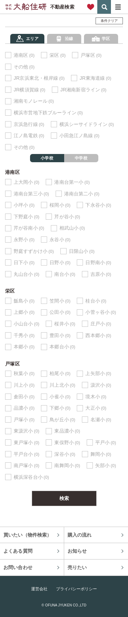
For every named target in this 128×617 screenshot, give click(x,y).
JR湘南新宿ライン (83, 89)
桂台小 (95, 301)
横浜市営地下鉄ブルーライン (48, 112)
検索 (104, 7)
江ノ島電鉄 (29, 135)
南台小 (64, 274)
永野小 (24, 239)
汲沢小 (100, 385)
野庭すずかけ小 (34, 251)
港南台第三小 (31, 193)
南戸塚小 (26, 465)
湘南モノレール (34, 101)
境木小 (95, 396)
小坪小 (24, 205)
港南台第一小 (72, 182)
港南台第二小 (82, 193)
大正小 (95, 408)
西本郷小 (98, 335)
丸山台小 (26, 274)
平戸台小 (26, 454)
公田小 (59, 312)
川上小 (24, 385)
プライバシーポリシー (76, 589)
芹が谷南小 (29, 228)
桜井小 (64, 323)
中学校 (81, 158)
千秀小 (24, 335)
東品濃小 (67, 431)
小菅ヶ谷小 (100, 312)
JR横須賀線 (29, 89)
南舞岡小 (67, 465)
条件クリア (109, 21)
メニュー (118, 7)
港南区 (24, 55)
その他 (24, 66)
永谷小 (59, 239)
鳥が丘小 (62, 419)
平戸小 (105, 442)
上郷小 (24, 312)
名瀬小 (100, 419)
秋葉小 (24, 373)
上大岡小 (26, 182)
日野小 (59, 262)
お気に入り (90, 7)
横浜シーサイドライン (86, 124)
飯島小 (24, 301)
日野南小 (98, 262)
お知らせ (77, 551)
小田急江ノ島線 (79, 135)
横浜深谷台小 (31, 477)
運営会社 (39, 589)
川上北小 (62, 385)
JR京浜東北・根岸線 (39, 78)
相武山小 (72, 228)
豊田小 (59, 335)
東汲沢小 (26, 431)
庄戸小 (100, 323)
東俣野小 (67, 442)
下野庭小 (26, 216)
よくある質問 (17, 551)
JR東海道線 (95, 78)
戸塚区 (91, 55)
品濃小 (24, 408)
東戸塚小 (26, 442)
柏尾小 (59, 373)
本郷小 (24, 346)
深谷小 (64, 454)
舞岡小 (100, 454)
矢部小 (105, 465)
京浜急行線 (29, 124)
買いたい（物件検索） (27, 535)
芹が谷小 (67, 216)
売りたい (77, 567)
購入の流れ (80, 535)
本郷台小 (62, 346)
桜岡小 (59, 205)
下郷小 (59, 408)
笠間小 (59, 301)
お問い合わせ (17, 567)
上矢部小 (98, 373)
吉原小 (100, 274)
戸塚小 (24, 419)
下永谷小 (98, 205)
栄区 (57, 55)
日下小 (24, 262)
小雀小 (59, 396)
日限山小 (82, 251)
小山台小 (26, 323)
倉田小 (24, 396)
